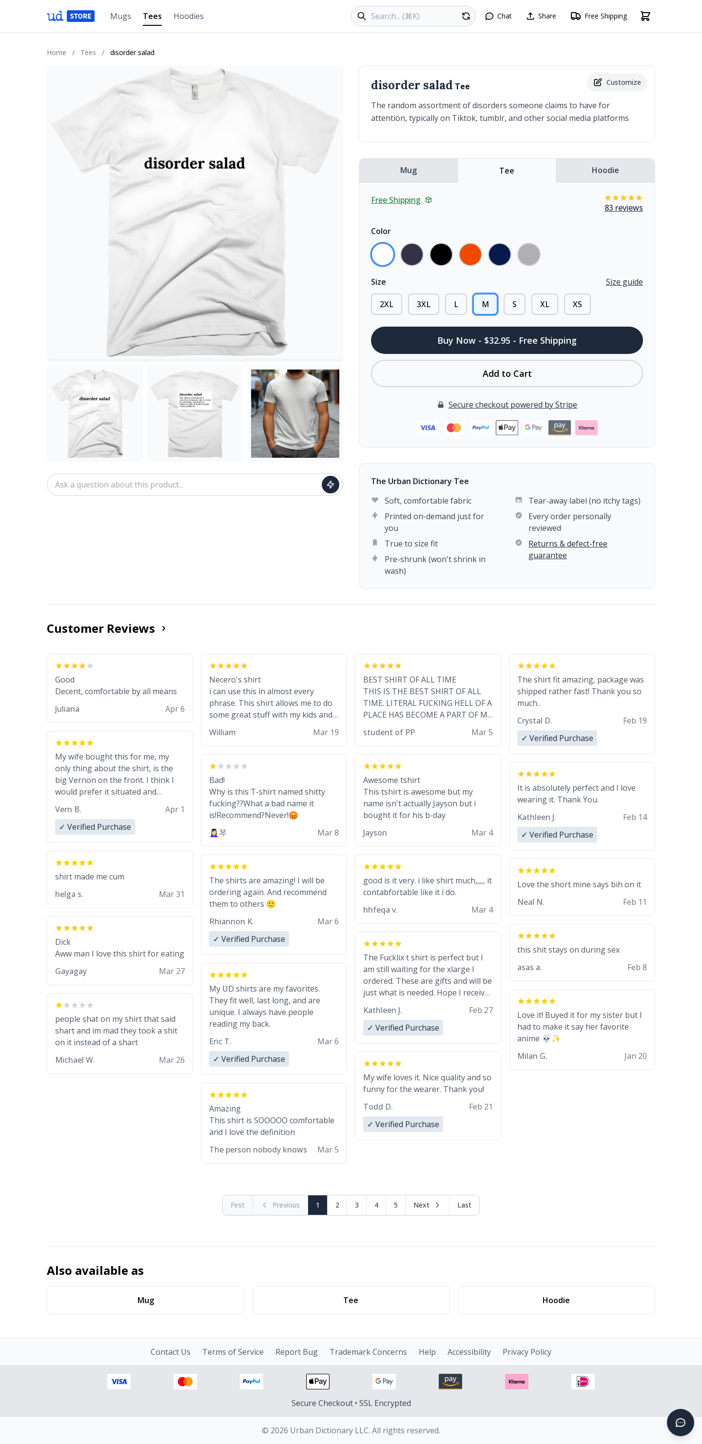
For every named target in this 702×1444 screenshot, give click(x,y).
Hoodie (605, 170)
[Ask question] (330, 484)
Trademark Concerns (368, 1351)
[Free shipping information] (598, 16)
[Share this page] (541, 16)
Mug (408, 170)
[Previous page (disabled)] (280, 1205)
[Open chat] (498, 16)
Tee (506, 170)
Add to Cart (507, 373)
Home (56, 52)
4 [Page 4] (376, 1205)
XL (544, 304)
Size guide (624, 281)
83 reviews (623, 207)
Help (427, 1351)
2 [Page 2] (337, 1205)
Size (378, 281)
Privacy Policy (527, 1351)
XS (577, 304)
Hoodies (189, 16)
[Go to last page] (464, 1205)
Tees (152, 18)
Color (381, 231)
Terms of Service (233, 1351)
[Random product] (466, 16)
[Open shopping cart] (645, 16)
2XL (386, 304)
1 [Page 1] (318, 1205)
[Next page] (427, 1205)
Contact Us (171, 1351)
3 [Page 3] (357, 1205)
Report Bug (296, 1351)
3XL (423, 304)
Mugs (120, 16)
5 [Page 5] (396, 1205)
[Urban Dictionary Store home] (71, 16)
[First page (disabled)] (238, 1205)
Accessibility (469, 1351)
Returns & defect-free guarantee (567, 549)
